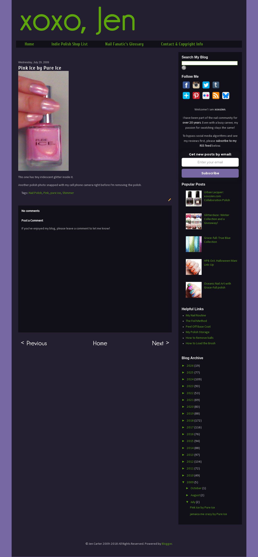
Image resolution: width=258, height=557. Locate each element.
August (196, 495)
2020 (190, 407)
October (196, 488)
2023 (190, 386)
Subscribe (210, 173)
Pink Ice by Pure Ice (202, 507)
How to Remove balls (199, 338)
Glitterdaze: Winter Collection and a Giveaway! (216, 219)
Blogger (167, 544)
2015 (190, 441)
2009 (190, 482)
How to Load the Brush (200, 343)
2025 (190, 372)
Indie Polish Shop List (70, 44)
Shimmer (68, 193)
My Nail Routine (196, 315)
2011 (190, 468)
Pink (46, 193)
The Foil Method (196, 321)
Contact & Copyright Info (182, 44)
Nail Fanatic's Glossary (124, 44)
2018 (190, 420)
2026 (190, 366)
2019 (190, 413)
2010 (190, 475)
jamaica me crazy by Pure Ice (208, 514)
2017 (190, 427)
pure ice (55, 193)
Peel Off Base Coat (198, 326)
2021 (190, 400)
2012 (190, 461)
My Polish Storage (198, 332)
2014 (190, 448)
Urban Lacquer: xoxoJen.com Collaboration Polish (217, 196)
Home (29, 44)
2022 (190, 393)
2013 (190, 455)
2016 (190, 434)
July (193, 502)
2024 (190, 379)
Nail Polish (35, 193)
